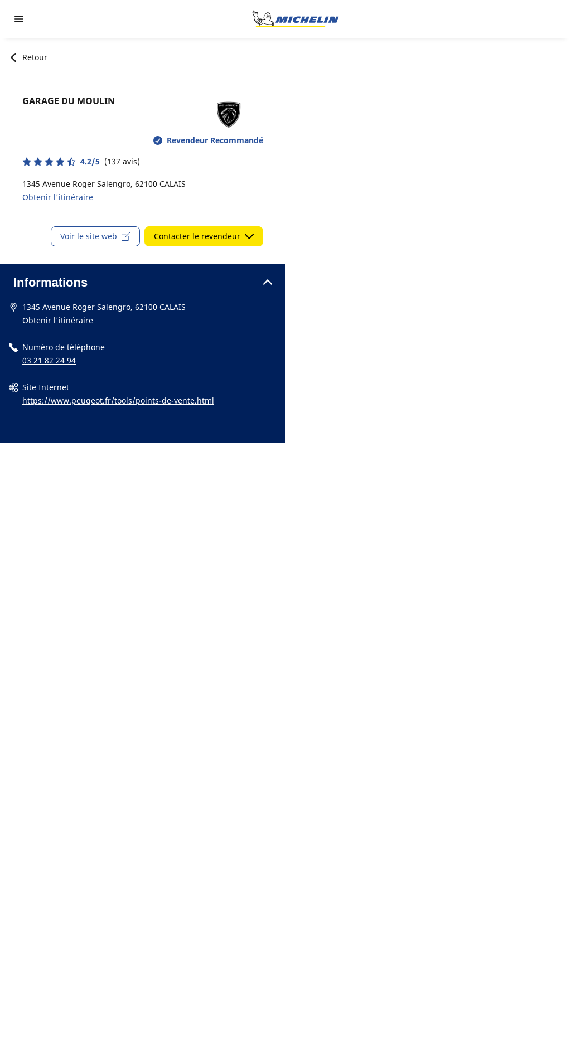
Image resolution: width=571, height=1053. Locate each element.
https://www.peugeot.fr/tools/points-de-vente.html (118, 400)
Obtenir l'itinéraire (57, 197)
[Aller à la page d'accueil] (295, 19)
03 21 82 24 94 (49, 360)
